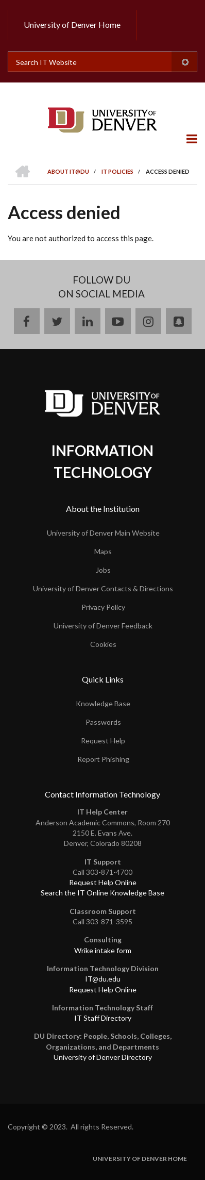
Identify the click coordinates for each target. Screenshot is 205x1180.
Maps (103, 551)
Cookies (103, 644)
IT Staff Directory (102, 1017)
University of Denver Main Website (103, 532)
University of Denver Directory (103, 1057)
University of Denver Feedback (103, 625)
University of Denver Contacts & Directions (103, 588)
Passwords (103, 722)
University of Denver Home (72, 24)
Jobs (103, 570)
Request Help (103, 740)
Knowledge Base (103, 703)
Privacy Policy (103, 607)
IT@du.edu (103, 978)
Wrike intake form (102, 950)
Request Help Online (102, 882)
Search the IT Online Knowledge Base (102, 892)
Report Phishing (103, 759)
